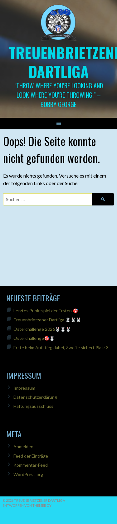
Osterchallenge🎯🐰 (34, 338)
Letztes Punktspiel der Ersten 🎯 (45, 310)
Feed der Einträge (30, 456)
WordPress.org (28, 474)
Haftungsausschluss (33, 406)
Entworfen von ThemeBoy (26, 505)
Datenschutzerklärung (35, 397)
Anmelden (23, 446)
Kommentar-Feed (30, 465)
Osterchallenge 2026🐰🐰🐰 (42, 329)
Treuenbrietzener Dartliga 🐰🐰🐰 (47, 319)
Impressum (24, 388)
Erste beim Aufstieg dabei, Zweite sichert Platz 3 (61, 347)
